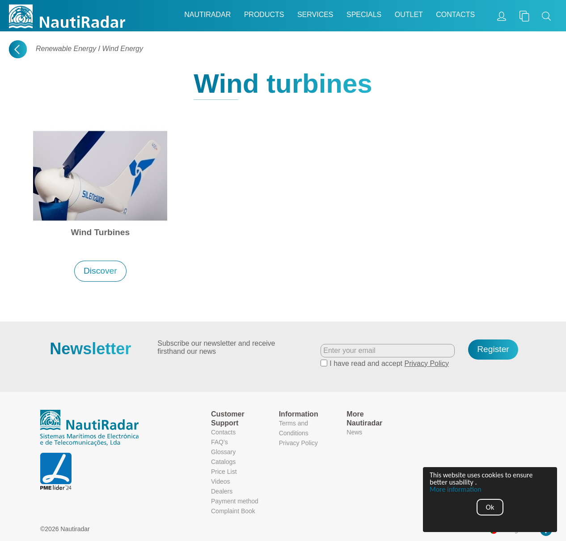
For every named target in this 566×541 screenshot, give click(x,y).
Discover (100, 270)
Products (264, 14)
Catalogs (223, 461)
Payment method (234, 501)
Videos (220, 481)
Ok (490, 507)
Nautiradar (207, 14)
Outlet (409, 14)
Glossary (223, 451)
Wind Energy (122, 48)
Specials (363, 14)
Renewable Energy (66, 48)
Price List (224, 471)
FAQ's (219, 442)
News (354, 432)
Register (493, 349)
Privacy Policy (427, 363)
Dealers (221, 491)
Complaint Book (233, 511)
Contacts (455, 14)
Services (315, 14)
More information (456, 489)
